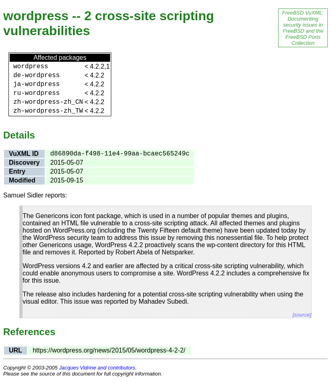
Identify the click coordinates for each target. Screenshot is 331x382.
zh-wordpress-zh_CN (48, 102)
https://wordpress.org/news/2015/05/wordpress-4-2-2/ (109, 350)
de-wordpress (36, 75)
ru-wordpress (36, 93)
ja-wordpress (36, 84)
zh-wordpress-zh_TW (48, 111)
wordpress (30, 66)
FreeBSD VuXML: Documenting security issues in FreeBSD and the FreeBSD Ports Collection (303, 28)
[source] (302, 315)
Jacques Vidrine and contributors (97, 368)
